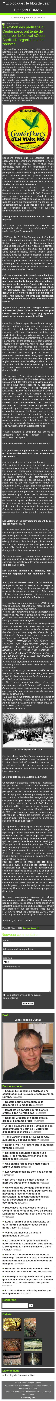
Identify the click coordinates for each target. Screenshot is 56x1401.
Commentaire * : (11, 966)
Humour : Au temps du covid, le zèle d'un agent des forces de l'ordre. (25, 1270)
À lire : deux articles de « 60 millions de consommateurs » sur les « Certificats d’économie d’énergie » (27, 1128)
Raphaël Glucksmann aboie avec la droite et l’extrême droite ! (24, 1119)
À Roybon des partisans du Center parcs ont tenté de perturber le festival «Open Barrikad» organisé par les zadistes (23, 35)
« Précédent (17, 17)
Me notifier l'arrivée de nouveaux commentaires (22, 996)
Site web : (8, 958)
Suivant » (40, 17)
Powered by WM (28, 1397)
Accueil (29, 17)
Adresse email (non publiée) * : (19, 949)
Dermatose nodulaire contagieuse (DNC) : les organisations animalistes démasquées (24, 1155)
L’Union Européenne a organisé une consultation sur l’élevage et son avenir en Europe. (28, 1094)
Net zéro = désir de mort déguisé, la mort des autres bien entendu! (25, 1181)
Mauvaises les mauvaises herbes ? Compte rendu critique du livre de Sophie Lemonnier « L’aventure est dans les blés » (27, 1212)
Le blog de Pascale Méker (20, 1375)
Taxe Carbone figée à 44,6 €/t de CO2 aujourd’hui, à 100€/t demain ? (25, 1138)
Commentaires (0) (31, 928)
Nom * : (7, 940)
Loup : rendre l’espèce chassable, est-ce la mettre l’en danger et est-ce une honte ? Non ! (26, 1224)
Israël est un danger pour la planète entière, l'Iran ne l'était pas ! (25, 1111)
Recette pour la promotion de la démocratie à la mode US (22, 1103)
